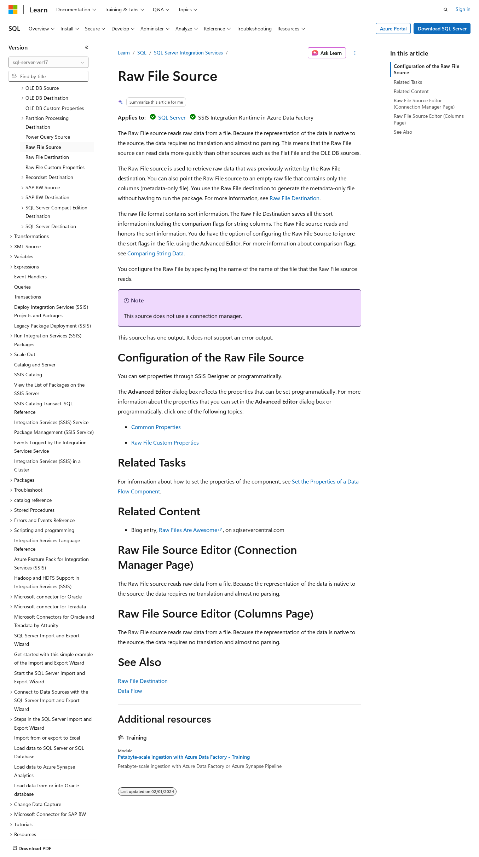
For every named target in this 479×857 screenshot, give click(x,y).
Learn (124, 52)
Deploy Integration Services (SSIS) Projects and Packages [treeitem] (51, 270)
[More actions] (355, 53)
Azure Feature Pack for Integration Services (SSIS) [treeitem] (51, 522)
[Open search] (446, 9)
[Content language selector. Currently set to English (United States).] (40, 846)
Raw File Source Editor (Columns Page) (429, 119)
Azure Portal (393, 28)
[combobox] (48, 62)
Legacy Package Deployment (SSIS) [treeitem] (52, 284)
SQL (141, 52)
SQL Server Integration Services (188, 52)
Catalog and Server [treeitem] (35, 323)
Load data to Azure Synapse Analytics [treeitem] (44, 729)
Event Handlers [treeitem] (30, 235)
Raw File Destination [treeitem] (47, 115)
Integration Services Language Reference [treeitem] (47, 503)
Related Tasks (408, 82)
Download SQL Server (442, 28)
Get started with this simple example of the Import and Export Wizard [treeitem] (53, 617)
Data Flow (130, 690)
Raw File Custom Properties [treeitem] (55, 125)
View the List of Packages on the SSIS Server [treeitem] (49, 347)
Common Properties (156, 426)
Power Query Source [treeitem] (47, 95)
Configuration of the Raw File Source (426, 69)
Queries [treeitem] (22, 245)
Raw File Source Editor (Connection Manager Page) (424, 103)
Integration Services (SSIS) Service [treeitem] (51, 380)
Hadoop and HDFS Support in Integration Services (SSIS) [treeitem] (46, 541)
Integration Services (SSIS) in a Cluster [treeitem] (47, 424)
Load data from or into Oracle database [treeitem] (46, 748)
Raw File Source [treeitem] (43, 105)
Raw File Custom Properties (165, 442)
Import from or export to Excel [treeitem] (47, 696)
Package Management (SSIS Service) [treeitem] (54, 390)
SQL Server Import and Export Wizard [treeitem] (47, 598)
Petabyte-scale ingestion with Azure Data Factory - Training (184, 757)
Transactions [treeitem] (27, 255)
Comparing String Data (155, 253)
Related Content (411, 91)
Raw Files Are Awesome (188, 529)
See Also (403, 131)
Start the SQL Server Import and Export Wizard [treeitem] (49, 636)
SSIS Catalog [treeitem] (28, 333)
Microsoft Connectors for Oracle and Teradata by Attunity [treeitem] (54, 579)
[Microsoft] (13, 9)
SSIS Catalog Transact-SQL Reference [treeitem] (43, 366)
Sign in (463, 9)
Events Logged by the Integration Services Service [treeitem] (50, 405)
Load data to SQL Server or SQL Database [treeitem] (49, 711)
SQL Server (172, 117)
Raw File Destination (294, 198)
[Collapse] (86, 47)
